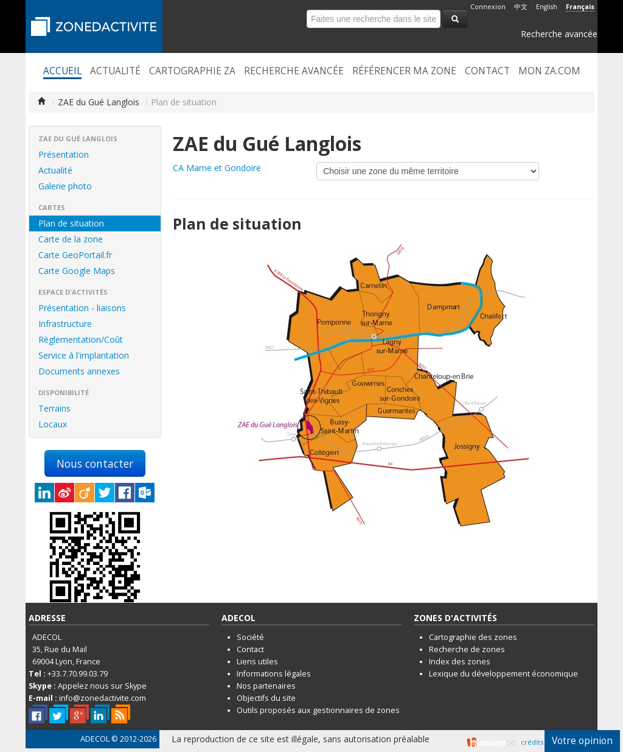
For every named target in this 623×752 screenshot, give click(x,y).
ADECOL (95, 739)
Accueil (62, 71)
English (546, 6)
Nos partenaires (266, 686)
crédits (532, 742)
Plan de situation (71, 223)
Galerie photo (65, 186)
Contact (487, 71)
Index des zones (459, 661)
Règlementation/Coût (80, 339)
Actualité (115, 71)
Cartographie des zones (473, 637)
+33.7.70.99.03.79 (77, 674)
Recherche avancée (559, 34)
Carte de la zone (70, 239)
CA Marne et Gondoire (217, 168)
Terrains (54, 408)
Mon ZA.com (549, 71)
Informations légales (274, 674)
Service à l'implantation (83, 355)
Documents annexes (79, 371)
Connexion (488, 6)
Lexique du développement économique (503, 674)
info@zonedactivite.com (102, 698)
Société (250, 637)
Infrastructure (65, 323)
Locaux (52, 424)
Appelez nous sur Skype (102, 686)
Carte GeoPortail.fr (75, 255)
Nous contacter (95, 463)
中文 (520, 6)
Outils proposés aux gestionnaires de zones (318, 710)
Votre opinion (582, 740)
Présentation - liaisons (82, 308)
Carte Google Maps (76, 270)
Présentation (63, 154)
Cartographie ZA (192, 71)
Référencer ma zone (404, 71)
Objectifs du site (266, 698)
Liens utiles (257, 661)
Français (580, 6)
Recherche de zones (467, 649)
